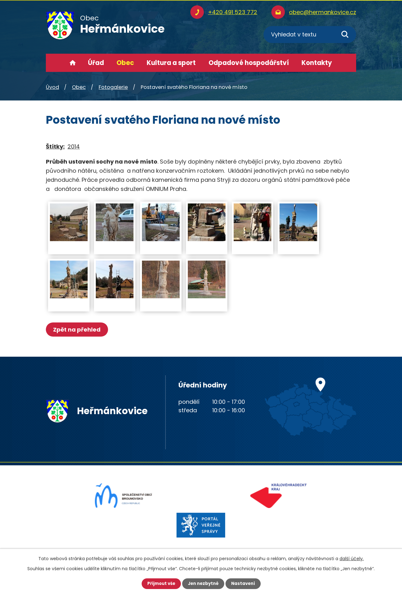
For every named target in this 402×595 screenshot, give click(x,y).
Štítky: (55, 146)
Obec (125, 62)
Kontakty (317, 62)
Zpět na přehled (78, 329)
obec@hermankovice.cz (322, 12)
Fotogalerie (113, 87)
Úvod (73, 63)
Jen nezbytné (203, 583)
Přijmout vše (159, 583)
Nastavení (245, 583)
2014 (74, 146)
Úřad (96, 62)
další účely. (352, 558)
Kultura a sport (171, 62)
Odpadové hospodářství (249, 62)
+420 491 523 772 (232, 12)
